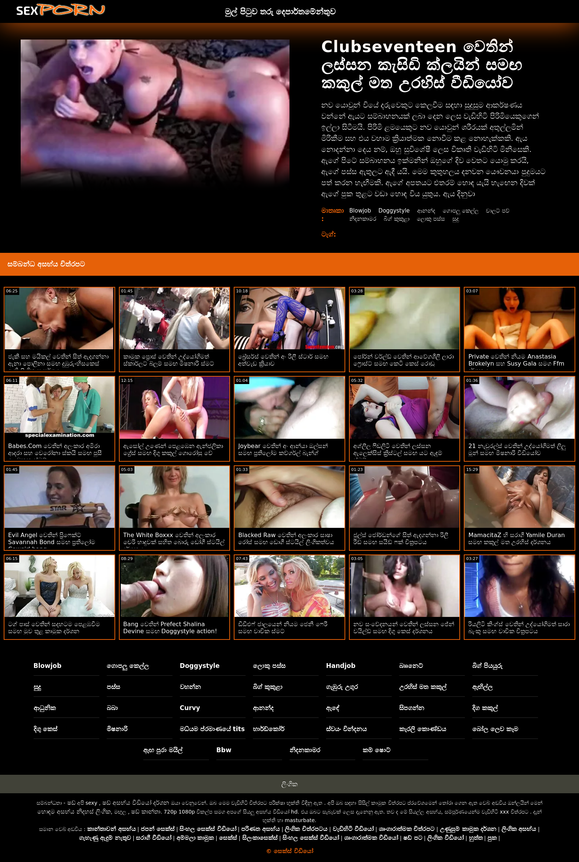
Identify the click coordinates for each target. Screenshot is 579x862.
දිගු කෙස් (46, 729)
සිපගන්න (411, 708)
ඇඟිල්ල (482, 686)
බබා (112, 708)
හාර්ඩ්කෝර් (268, 729)
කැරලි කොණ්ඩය (422, 729)
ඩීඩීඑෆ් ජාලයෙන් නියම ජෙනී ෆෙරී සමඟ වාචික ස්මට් (282, 628)
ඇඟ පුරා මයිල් (162, 750)
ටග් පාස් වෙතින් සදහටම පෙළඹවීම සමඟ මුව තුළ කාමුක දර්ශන (54, 628)
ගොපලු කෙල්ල (466, 210)
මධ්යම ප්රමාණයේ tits (212, 729)
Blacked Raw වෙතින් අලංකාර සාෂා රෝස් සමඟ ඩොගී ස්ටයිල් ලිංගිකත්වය (286, 539)
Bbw (224, 750)
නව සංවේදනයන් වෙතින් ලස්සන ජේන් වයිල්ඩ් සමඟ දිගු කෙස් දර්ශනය (403, 628)
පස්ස (113, 686)
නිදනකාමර (363, 218)
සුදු (461, 218)
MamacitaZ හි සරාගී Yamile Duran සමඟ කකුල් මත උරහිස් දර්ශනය (516, 539)
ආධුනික (45, 708)
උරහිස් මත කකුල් (422, 686)
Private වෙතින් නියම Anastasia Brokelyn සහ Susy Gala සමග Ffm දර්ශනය (516, 363)
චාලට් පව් (505, 210)
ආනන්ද (430, 210)
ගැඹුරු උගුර (342, 686)
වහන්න (190, 686)
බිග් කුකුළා (399, 218)
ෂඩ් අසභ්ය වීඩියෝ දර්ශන (135, 802)
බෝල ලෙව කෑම (495, 729)
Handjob (341, 665)
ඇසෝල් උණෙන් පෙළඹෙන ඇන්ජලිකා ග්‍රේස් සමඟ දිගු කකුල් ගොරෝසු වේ (173, 449)
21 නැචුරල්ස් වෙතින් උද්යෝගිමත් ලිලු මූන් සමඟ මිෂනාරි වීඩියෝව (517, 449)
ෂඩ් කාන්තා (145, 811)
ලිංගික (289, 784)
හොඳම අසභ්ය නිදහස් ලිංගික (74, 811)
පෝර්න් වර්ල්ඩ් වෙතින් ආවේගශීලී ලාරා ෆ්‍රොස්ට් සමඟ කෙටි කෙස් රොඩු (403, 360)
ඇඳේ (332, 708)
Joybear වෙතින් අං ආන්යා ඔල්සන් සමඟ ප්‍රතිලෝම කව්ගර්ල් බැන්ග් (283, 449)
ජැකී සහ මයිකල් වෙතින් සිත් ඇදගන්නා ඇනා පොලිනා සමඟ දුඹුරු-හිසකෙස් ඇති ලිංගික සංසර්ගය (58, 363)
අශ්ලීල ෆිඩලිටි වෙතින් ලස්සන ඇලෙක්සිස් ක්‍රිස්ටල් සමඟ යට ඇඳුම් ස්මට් (397, 453)
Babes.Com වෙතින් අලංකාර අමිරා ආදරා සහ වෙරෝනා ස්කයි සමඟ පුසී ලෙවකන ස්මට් (55, 453)
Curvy (190, 708)
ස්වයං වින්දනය (346, 729)
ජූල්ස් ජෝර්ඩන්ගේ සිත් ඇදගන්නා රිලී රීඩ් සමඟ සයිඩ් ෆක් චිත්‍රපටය (400, 539)
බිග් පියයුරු (487, 665)
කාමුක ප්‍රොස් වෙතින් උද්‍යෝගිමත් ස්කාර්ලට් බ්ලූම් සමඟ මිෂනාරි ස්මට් (168, 360)
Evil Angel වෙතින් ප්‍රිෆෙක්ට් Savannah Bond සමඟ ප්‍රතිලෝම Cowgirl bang (51, 542)
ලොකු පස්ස (435, 218)
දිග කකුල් (485, 708)
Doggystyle (396, 210)
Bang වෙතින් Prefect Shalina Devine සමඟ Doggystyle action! (170, 628)
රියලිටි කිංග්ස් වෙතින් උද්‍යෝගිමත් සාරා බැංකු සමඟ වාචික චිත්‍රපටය (518, 628)
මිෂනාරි (117, 729)
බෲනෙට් (411, 665)
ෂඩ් (71, 802)
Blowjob (361, 210)
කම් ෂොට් (376, 750)
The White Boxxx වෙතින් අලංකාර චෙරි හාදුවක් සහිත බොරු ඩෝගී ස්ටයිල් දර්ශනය (174, 542)
